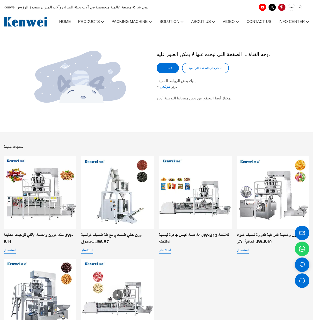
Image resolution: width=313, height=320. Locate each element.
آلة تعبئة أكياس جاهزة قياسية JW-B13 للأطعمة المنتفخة (194, 238)
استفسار (10, 250)
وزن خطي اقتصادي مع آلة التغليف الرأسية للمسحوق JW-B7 (111, 238)
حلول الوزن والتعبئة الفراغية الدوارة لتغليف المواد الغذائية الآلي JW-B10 (272, 238)
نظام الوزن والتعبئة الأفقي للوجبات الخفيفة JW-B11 (38, 238)
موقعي (165, 87)
